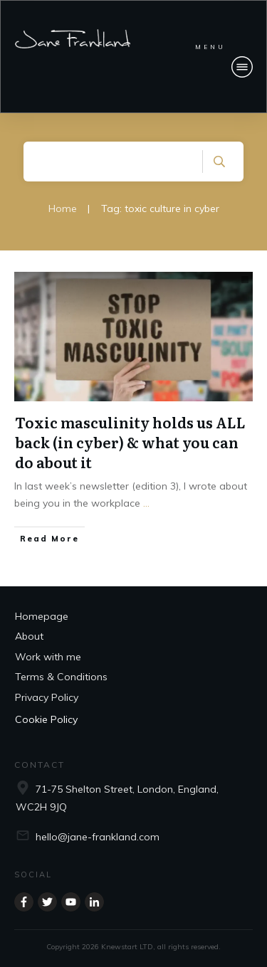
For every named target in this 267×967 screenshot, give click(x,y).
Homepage (41, 616)
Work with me (48, 656)
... (146, 503)
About (29, 636)
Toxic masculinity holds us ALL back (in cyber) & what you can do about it (130, 441)
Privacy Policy (46, 697)
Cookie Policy (46, 719)
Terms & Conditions (61, 676)
